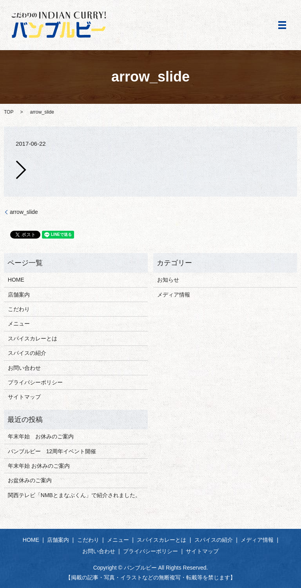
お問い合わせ (24, 368)
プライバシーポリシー (35, 382)
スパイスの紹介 (27, 353)
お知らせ (168, 280)
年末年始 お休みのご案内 (41, 436)
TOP (8, 112)
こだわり (19, 309)
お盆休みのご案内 (30, 480)
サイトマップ (24, 397)
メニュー (19, 323)
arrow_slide (24, 212)
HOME (16, 280)
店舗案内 (19, 294)
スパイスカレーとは (32, 338)
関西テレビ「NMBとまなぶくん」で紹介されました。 (74, 495)
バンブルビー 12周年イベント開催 (52, 451)
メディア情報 (173, 294)
